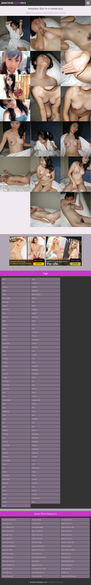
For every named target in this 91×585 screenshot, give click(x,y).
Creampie (5, 381)
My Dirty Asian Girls (68, 561)
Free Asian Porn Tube (39, 569)
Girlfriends (5, 445)
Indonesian (5, 475)
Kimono (4, 494)
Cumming (5, 385)
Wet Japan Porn (7, 535)
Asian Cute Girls (37, 538)
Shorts (34, 392)
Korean (4, 502)
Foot (3, 438)
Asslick (4, 290)
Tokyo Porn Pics (37, 576)
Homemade (6, 460)
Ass (3, 283)
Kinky (4, 498)
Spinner (34, 430)
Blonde (4, 332)
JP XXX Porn (65, 572)
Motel (34, 306)
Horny (4, 464)
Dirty (4, 407)
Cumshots (5, 389)
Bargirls (4, 306)
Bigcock (4, 324)
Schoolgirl (35, 373)
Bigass (4, 321)
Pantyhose (35, 340)
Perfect (34, 343)
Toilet (34, 475)
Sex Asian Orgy (36, 542)
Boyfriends (5, 343)
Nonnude (35, 317)
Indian (4, 472)
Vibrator (34, 494)
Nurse (34, 324)
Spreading (35, 434)
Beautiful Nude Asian (9, 520)
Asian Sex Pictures (8, 542)
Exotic (4, 415)
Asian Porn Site (7, 569)
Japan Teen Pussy (8, 553)
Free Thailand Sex (8, 527)
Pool (33, 351)
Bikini (4, 328)
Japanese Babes (66, 546)
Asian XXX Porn (7, 572)
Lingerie (34, 287)
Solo (33, 423)
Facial (4, 419)
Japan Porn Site (66, 523)
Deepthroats (6, 400)
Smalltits (34, 419)
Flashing (5, 434)
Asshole (4, 287)
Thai (33, 464)
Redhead (35, 370)
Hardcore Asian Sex (68, 542)
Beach (4, 313)
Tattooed (35, 453)
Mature (34, 298)
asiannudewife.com (8, 565)
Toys (33, 487)
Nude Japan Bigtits (37, 527)
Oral (33, 328)
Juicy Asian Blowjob (38, 546)
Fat (3, 423)
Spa (33, 426)
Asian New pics (7, 538)
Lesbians (34, 283)
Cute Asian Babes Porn (69, 576)
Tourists (34, 483)
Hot (3, 468)
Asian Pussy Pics (67, 531)
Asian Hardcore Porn (68, 550)
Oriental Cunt (36, 523)
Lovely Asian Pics (67, 520)
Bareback (5, 302)
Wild (33, 502)
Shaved (34, 389)
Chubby (4, 362)
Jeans (4, 487)
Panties (34, 336)
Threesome (35, 468)
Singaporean (36, 400)
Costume (5, 373)
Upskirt (34, 490)
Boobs (4, 340)
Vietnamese (36, 498)
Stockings (35, 438)
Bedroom (5, 317)
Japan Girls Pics (66, 553)
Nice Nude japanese (8, 546)
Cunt (3, 392)
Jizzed (4, 490)
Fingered (5, 430)
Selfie (33, 377)
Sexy (33, 385)
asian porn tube (7, 550)
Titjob (34, 472)
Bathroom (5, 309)
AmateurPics (13, 2)
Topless (34, 479)
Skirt (33, 407)
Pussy (34, 362)
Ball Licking (5, 298)
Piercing (34, 347)
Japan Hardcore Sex (68, 527)
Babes (4, 294)
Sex (33, 381)
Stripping (35, 441)
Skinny (34, 404)
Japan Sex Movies (37, 531)
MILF (33, 302)
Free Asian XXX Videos (39, 557)
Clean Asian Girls (7, 576)
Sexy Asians (35, 561)
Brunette (5, 347)
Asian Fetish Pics (67, 535)
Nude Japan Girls (7, 557)
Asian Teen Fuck (37, 535)
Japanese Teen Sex (38, 550)
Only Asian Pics (66, 569)
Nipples (34, 313)
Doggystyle (5, 411)
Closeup (5, 366)
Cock (4, 370)
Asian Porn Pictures (8, 561)
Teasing (34, 456)
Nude (33, 321)
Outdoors (35, 332)
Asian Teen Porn (67, 538)
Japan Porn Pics (37, 565)
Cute (3, 396)
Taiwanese (35, 449)
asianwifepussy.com (38, 572)
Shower (34, 396)
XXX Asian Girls (66, 557)
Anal (3, 279)
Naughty (34, 309)
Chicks (4, 355)
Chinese (5, 358)
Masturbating (36, 294)
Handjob (5, 453)
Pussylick (35, 366)
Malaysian (35, 290)
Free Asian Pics (36, 553)
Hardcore (5, 456)
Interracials (6, 479)
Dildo (4, 404)
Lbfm (4, 505)
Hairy (4, 449)
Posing (34, 355)
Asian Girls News (67, 565)
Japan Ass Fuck (7, 523)
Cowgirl (4, 377)
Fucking (4, 441)
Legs (33, 279)
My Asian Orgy (36, 520)
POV (33, 358)
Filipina (4, 426)
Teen (33, 460)
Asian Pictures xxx (8, 531)
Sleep (34, 411)
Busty (4, 351)
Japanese (5, 483)
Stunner (34, 445)
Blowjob (5, 336)
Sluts (33, 415)
